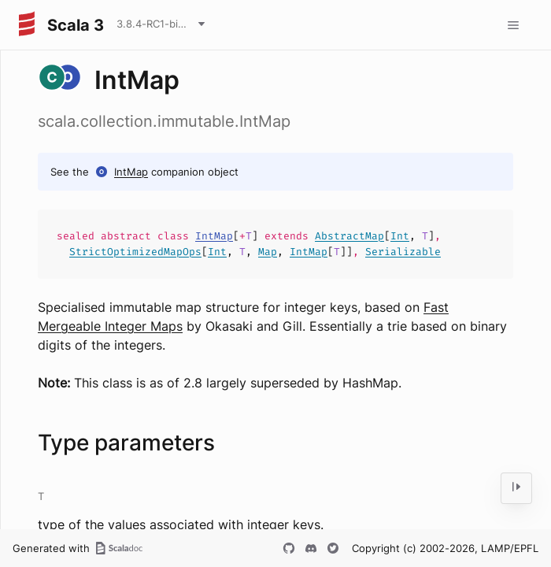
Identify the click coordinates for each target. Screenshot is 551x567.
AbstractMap (349, 236)
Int (399, 236)
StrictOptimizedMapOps (135, 251)
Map (267, 251)
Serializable (403, 251)
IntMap (131, 171)
